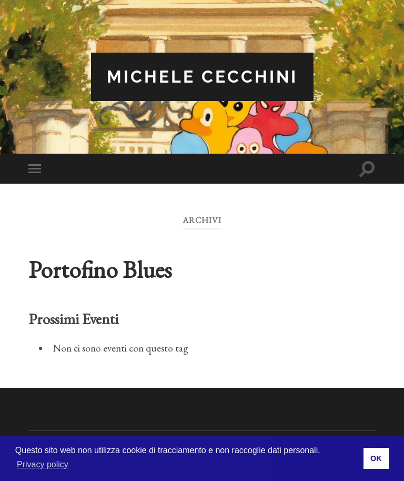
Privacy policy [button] (42, 464)
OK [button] (376, 458)
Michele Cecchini (202, 76)
